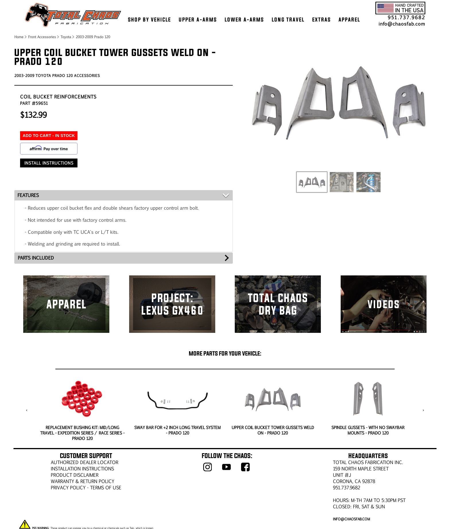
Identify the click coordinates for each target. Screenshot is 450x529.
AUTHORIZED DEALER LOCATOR (84, 462)
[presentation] (27, 410)
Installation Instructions (82, 469)
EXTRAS (321, 19)
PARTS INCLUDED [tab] (36, 258)
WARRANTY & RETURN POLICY (82, 481)
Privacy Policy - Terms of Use (86, 487)
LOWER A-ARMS (244, 19)
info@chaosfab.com (402, 24)
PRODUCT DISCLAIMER (74, 475)
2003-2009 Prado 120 (93, 36)
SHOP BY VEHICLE (149, 19)
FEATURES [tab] (28, 195)
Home (18, 36)
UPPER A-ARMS (198, 19)
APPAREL (349, 19)
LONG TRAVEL (288, 19)
